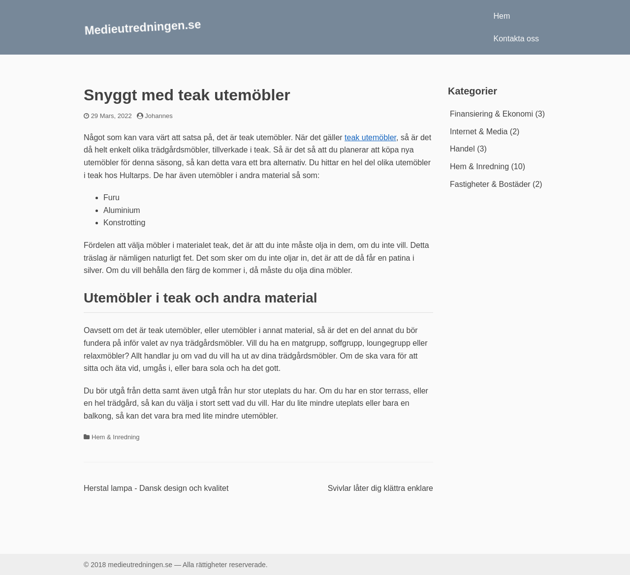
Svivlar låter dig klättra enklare (380, 488)
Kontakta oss (516, 38)
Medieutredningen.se (142, 27)
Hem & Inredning (116, 437)
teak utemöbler (370, 137)
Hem (502, 16)
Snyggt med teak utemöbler (187, 95)
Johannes (158, 116)
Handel (462, 149)
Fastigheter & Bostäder (490, 184)
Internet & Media (478, 131)
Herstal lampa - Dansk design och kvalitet (156, 488)
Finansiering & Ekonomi (491, 114)
